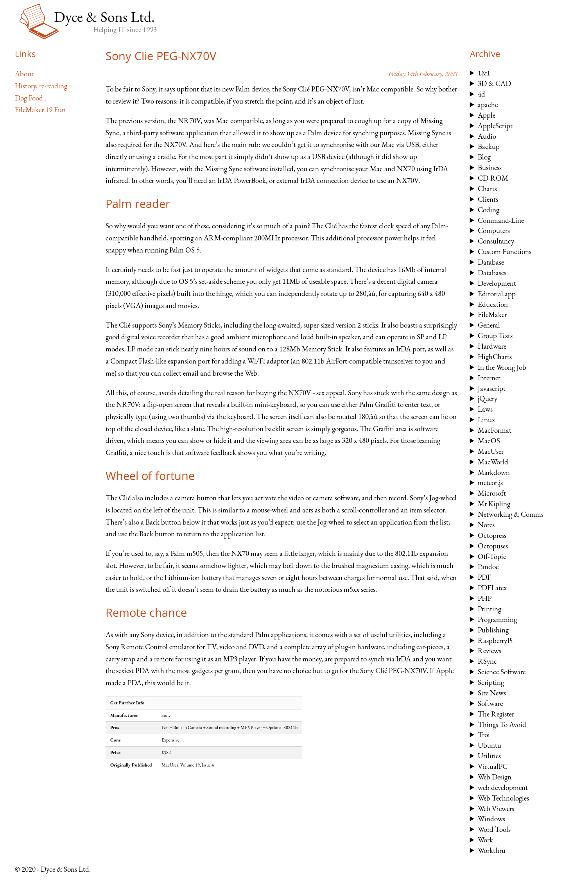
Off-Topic (492, 556)
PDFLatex (492, 588)
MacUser (491, 451)
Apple (486, 115)
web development (503, 787)
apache (488, 104)
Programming (497, 619)
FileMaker (492, 314)
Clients (488, 199)
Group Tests (495, 335)
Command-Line (501, 220)
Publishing (493, 630)
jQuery (487, 398)
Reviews (489, 651)
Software (490, 703)
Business (490, 167)
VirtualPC (492, 766)
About (24, 74)
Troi (484, 735)
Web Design (494, 777)
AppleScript (495, 126)
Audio (487, 136)
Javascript (492, 388)
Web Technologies (503, 798)
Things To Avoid (502, 724)
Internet (489, 378)
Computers (494, 230)
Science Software (501, 672)
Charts (487, 188)
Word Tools (494, 829)
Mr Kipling (494, 504)
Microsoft (492, 493)
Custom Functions (504, 251)
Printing (489, 609)
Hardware (492, 346)
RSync (487, 661)
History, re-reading (41, 86)
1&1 (484, 73)
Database (491, 262)
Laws (485, 409)
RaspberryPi (495, 640)
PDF (484, 577)
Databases (492, 273)
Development (497, 283)
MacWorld (493, 462)
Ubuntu (489, 745)
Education (493, 304)
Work (485, 840)
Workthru (492, 850)
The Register (496, 714)
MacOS (489, 441)
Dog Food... (31, 98)
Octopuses (493, 546)
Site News (492, 693)
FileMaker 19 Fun (40, 110)
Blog (484, 157)
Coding (488, 210)
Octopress (492, 535)
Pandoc (488, 566)
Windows (491, 819)
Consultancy (496, 241)
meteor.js (490, 482)
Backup (489, 146)
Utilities (489, 756)
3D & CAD (494, 83)
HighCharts (495, 357)
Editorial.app (497, 294)
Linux (486, 419)
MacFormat (494, 430)
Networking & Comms (510, 514)
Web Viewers (496, 808)
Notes (486, 525)
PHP (484, 598)
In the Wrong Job (502, 367)
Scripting (491, 682)
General (489, 325)
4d (481, 94)
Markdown (494, 472)
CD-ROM (493, 178)
